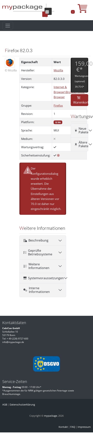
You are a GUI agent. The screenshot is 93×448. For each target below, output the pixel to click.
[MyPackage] (28, 11)
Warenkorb (80, 100)
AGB (4, 404)
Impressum (84, 427)
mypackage (50, 415)
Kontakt (63, 427)
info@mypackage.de (13, 342)
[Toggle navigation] (7, 25)
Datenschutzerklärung (22, 404)
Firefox (58, 105)
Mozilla (58, 70)
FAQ (72, 427)
